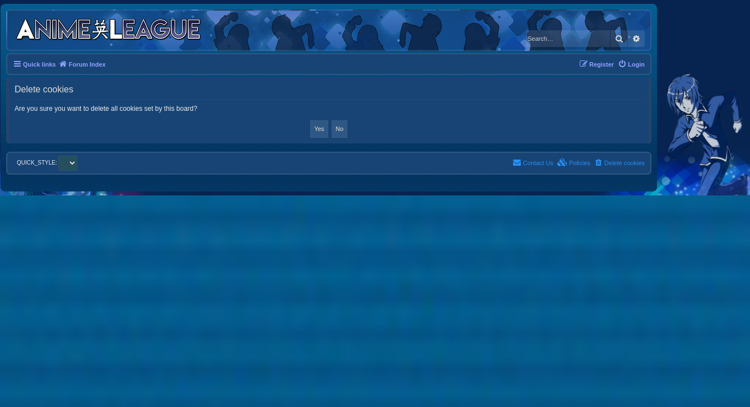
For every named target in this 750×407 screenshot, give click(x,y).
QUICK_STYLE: (47, 163)
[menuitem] (631, 64)
